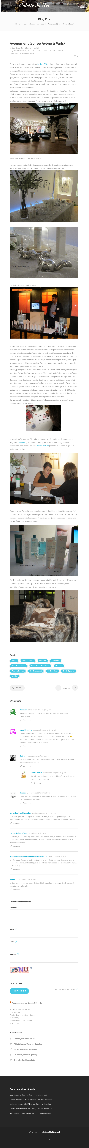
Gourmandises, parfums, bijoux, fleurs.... (31, 51)
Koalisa (23, 793)
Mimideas (21, 443)
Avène (14, 661)
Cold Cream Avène (18, 666)
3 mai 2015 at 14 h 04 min (26, 879)
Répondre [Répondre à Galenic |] (16, 890)
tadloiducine (14, 1104)
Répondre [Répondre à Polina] (27, 766)
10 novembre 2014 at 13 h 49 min (39, 710)
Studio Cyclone (68, 671)
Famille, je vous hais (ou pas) (20, 1010)
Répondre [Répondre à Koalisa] (27, 803)
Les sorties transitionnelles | (20, 813)
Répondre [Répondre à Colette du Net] (37, 783)
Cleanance (56, 661)
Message (14, 907)
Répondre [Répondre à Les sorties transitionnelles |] (16, 823)
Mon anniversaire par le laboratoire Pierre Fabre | (28, 856)
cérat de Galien (27, 661)
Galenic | (13, 879)
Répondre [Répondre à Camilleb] (27, 720)
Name (13, 929)
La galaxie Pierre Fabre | (19, 833)
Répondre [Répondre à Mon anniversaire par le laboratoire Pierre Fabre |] (16, 869)
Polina (22, 756)
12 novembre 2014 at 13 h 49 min (37, 756)
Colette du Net (18, 48)
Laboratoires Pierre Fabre (40, 666)
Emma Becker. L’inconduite (24, 1060)
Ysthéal (14, 676)
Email (13, 942)
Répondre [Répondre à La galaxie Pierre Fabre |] (16, 846)
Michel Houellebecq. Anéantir (21, 1021)
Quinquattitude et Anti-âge (34, 24)
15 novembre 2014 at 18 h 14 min (38, 793)
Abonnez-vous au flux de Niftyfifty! (27, 1003)
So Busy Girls (52, 671)
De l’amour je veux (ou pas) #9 (25, 1055)
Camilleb (23, 710)
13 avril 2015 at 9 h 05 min (57, 856)
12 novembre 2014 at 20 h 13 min (54, 773)
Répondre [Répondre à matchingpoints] (27, 746)
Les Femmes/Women (57, 51)
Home (17, 24)
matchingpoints (26, 730)
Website (14, 954)
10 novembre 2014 (32, 48)
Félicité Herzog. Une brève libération (23, 1015)
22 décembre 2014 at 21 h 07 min (44, 813)
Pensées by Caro (43, 446)
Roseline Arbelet (36, 671)
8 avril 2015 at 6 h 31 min (38, 833)
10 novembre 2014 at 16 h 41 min (45, 730)
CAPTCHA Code (16, 984)
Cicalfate (42, 661)
